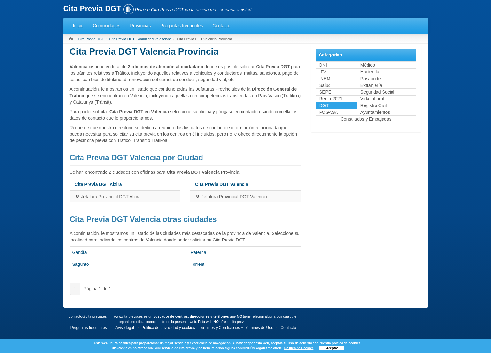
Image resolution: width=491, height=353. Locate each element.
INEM (324, 78)
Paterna (198, 252)
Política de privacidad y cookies (168, 327)
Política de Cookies (299, 348)
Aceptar (332, 348)
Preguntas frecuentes (181, 25)
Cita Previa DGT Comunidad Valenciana (140, 39)
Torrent (198, 264)
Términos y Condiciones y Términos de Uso (236, 327)
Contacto (221, 25)
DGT (324, 105)
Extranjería (371, 85)
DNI (323, 65)
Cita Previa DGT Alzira (98, 184)
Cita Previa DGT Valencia (221, 184)
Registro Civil (373, 105)
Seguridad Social (377, 92)
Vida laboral (372, 98)
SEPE (325, 92)
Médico (367, 65)
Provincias (140, 25)
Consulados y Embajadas (366, 119)
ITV (322, 71)
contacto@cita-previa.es (88, 316)
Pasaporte (370, 78)
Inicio (78, 25)
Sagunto (80, 264)
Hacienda (369, 71)
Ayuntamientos (375, 112)
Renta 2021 (330, 98)
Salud (325, 85)
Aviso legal (124, 327)
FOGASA (328, 112)
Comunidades (106, 25)
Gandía (79, 252)
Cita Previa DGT (91, 39)
